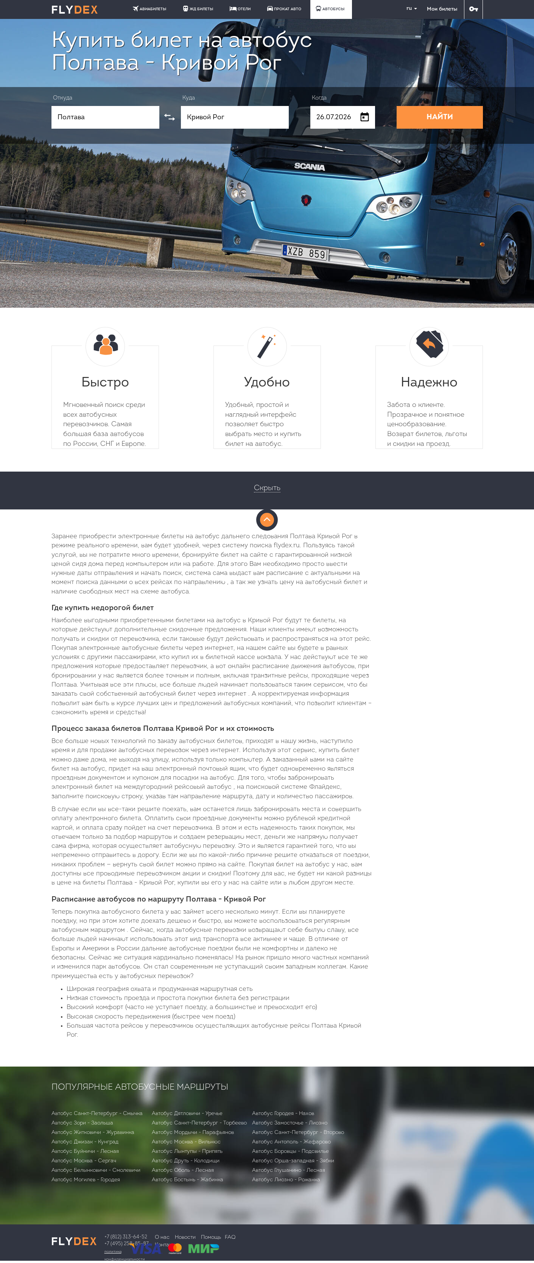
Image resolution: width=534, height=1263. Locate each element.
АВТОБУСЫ (330, 8)
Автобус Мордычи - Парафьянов (193, 1132)
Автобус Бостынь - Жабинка (187, 1180)
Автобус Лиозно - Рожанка (286, 1180)
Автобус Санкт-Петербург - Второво (298, 1132)
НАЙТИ (440, 117)
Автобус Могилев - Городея (85, 1180)
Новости (185, 1237)
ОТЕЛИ (240, 8)
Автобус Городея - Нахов (283, 1114)
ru (408, 8)
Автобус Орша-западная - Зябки (293, 1161)
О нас (162, 1237)
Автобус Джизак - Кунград (84, 1142)
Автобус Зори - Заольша (82, 1123)
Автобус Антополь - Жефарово (291, 1142)
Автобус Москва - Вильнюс (186, 1142)
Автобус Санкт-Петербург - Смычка (97, 1114)
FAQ (230, 1237)
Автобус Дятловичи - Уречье (187, 1114)
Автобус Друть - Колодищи (186, 1161)
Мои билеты (442, 9)
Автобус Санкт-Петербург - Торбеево (199, 1123)
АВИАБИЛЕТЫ (149, 8)
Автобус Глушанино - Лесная (288, 1170)
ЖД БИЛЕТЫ (198, 8)
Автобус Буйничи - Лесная (85, 1151)
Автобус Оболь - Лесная (183, 1170)
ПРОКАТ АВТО (284, 8)
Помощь (211, 1237)
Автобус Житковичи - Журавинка (92, 1132)
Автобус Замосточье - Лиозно (289, 1123)
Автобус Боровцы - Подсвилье (290, 1151)
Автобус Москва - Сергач (83, 1161)
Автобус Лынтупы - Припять (187, 1151)
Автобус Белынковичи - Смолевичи (95, 1170)
